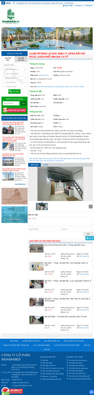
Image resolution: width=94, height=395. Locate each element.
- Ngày (32, 68)
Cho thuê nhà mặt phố (76, 365)
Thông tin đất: (36, 91)
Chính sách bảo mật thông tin (16, 345)
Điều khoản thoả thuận (74, 341)
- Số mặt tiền (34, 103)
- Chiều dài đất (35, 99)
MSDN (3, 365)
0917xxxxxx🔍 (84, 256)
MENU (6, 3)
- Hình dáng (34, 106)
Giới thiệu (14, 341)
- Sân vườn (34, 127)
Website (4, 382)
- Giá (54, 68)
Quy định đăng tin (51, 341)
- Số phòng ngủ (35, 123)
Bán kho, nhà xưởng (50, 376)
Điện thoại (5, 380)
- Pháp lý (33, 83)
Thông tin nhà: (36, 112)
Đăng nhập (68, 5)
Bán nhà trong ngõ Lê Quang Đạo (52, 161)
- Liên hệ (55, 71)
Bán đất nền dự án (49, 365)
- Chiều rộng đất (58, 99)
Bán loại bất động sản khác (52, 379)
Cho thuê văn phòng (76, 371)
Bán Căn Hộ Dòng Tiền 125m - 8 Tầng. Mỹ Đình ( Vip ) (65, 245)
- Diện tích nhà (35, 115)
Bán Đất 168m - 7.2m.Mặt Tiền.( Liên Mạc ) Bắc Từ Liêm (66, 317)
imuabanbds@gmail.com (22, 385)
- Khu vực (33, 86)
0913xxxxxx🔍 (44, 75)
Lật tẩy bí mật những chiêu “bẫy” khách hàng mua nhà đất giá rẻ (13, 123)
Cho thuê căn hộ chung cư (78, 360)
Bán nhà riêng (47, 363)
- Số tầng (55, 115)
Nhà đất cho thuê (21, 59)
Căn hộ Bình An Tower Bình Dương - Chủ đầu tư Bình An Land (14, 170)
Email (3, 385)
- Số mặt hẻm (57, 103)
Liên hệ (47, 349)
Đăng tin (89, 5)
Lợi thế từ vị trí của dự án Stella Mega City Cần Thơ (12, 155)
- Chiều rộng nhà (58, 119)
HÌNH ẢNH (34, 165)
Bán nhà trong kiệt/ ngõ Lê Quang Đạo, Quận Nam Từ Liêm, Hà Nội (60, 86)
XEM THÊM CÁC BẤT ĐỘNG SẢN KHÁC (45, 241)
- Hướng (55, 75)
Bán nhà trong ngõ (45, 158)
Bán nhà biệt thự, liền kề (51, 371)
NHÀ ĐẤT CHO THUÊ (75, 357)
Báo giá (87, 345)
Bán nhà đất (34, 158)
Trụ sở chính (6, 372)
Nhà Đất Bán (8, 59)
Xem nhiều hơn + (20, 184)
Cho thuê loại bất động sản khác (80, 379)
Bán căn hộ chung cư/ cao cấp (53, 368)
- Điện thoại (34, 75)
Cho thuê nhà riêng (75, 363)
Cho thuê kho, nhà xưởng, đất (79, 376)
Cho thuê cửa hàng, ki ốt (77, 373)
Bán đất (45, 360)
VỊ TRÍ (45, 165)
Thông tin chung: (37, 64)
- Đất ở (54, 95)
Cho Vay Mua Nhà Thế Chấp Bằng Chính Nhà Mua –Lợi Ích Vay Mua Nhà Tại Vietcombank (13, 139)
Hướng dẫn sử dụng (31, 341)
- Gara (54, 127)
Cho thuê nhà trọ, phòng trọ (78, 368)
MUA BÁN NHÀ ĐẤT (48, 357)
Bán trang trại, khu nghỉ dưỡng (53, 374)
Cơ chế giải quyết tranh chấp (66, 345)
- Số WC (55, 123)
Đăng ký (79, 5)
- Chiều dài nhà (35, 119)
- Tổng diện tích (35, 95)
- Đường (32, 71)
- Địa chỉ (32, 79)
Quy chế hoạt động (41, 345)
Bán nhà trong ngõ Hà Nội (62, 158)
